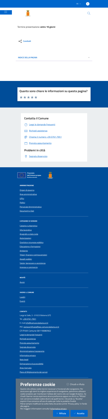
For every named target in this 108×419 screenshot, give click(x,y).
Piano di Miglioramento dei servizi (33, 372)
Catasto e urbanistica (28, 225)
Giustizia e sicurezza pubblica (31, 242)
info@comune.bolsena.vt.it (37, 322)
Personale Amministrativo (31, 206)
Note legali (24, 359)
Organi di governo (27, 190)
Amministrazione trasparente (32, 351)
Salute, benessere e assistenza (32, 263)
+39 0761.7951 (29, 319)
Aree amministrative (28, 194)
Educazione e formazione (30, 246)
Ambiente (24, 250)
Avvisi (22, 282)
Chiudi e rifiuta (77, 384)
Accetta (81, 413)
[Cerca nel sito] (89, 13)
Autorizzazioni (25, 238)
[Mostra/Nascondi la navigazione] (5, 12)
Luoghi (22, 297)
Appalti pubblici (26, 259)
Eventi (22, 301)
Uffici (22, 198)
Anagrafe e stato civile (29, 234)
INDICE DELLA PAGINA (54, 57)
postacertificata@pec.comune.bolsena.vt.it (41, 326)
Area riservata (25, 367)
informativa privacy (58, 408)
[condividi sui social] (24, 41)
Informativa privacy (28, 355)
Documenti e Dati (27, 210)
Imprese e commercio (29, 267)
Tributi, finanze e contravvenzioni (33, 254)
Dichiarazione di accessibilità (31, 363)
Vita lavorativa (26, 230)
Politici (22, 202)
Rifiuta (62, 413)
